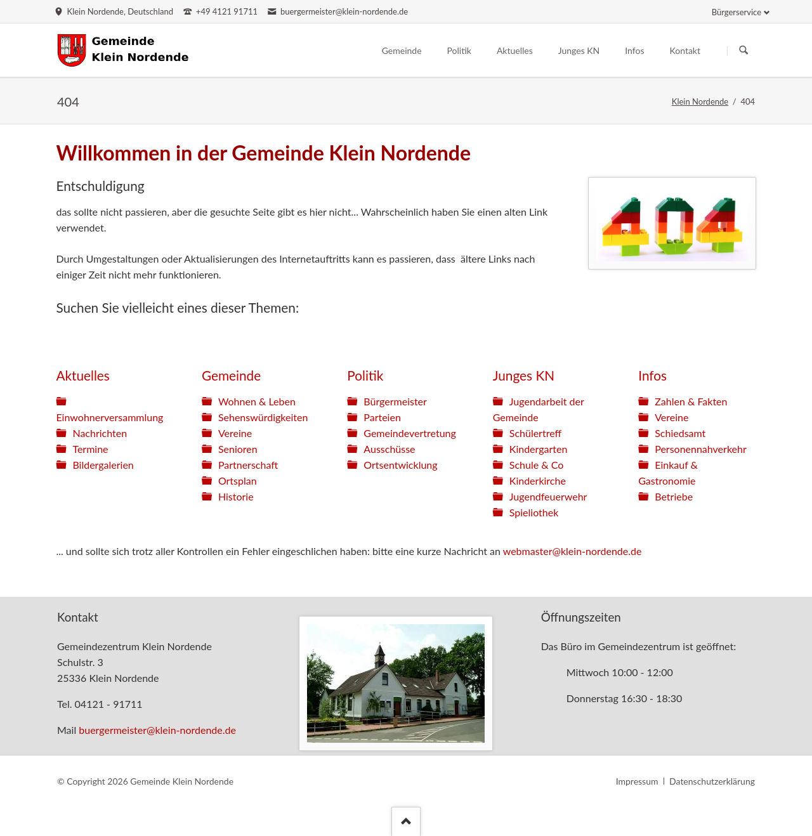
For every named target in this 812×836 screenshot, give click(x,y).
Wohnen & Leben (257, 401)
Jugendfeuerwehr (548, 496)
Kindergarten (538, 449)
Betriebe (674, 496)
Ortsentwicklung (400, 465)
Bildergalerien (102, 465)
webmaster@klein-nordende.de (572, 551)
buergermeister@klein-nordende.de (157, 730)
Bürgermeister (395, 401)
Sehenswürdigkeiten (263, 417)
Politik (365, 375)
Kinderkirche (537, 480)
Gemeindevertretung (409, 433)
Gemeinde (231, 375)
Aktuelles (82, 375)
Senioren (238, 449)
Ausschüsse (389, 449)
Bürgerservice (736, 12)
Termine (90, 449)
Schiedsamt (680, 433)
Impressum (637, 781)
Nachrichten (99, 433)
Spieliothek (534, 512)
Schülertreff (535, 433)
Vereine (235, 433)
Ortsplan (237, 480)
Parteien (382, 417)
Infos (652, 375)
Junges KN (523, 375)
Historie (236, 496)
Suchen (743, 50)
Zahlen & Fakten (691, 401)
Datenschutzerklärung (712, 781)
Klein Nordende (700, 101)
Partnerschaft (248, 465)
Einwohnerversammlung (109, 417)
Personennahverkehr (701, 449)
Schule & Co (536, 465)
